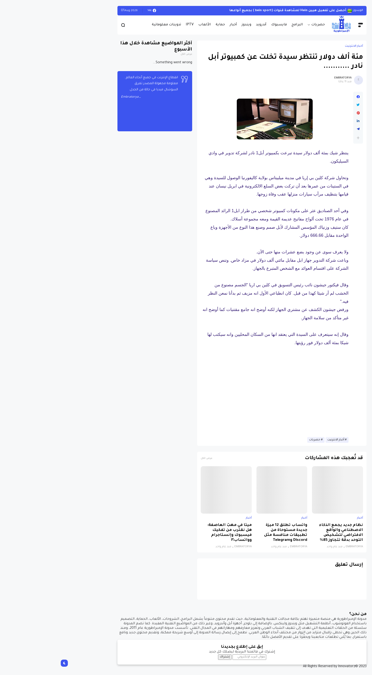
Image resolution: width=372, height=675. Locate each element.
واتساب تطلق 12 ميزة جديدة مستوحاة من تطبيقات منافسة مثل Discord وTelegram (229, 532)
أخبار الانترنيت (298, 46)
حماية (164, 25)
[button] (302, 138)
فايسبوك (223, 25)
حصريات (262, 25)
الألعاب (148, 25)
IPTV (134, 25)
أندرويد (205, 25)
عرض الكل (150, 458)
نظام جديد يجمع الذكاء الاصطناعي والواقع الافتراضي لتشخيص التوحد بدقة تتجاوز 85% (285, 532)
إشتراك (169, 657)
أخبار (177, 25)
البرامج (241, 25)
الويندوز (302, 10)
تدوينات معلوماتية (110, 25)
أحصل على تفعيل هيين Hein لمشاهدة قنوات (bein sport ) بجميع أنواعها (231, 10)
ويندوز (190, 25)
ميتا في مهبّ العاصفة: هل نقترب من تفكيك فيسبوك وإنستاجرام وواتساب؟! (173, 532)
